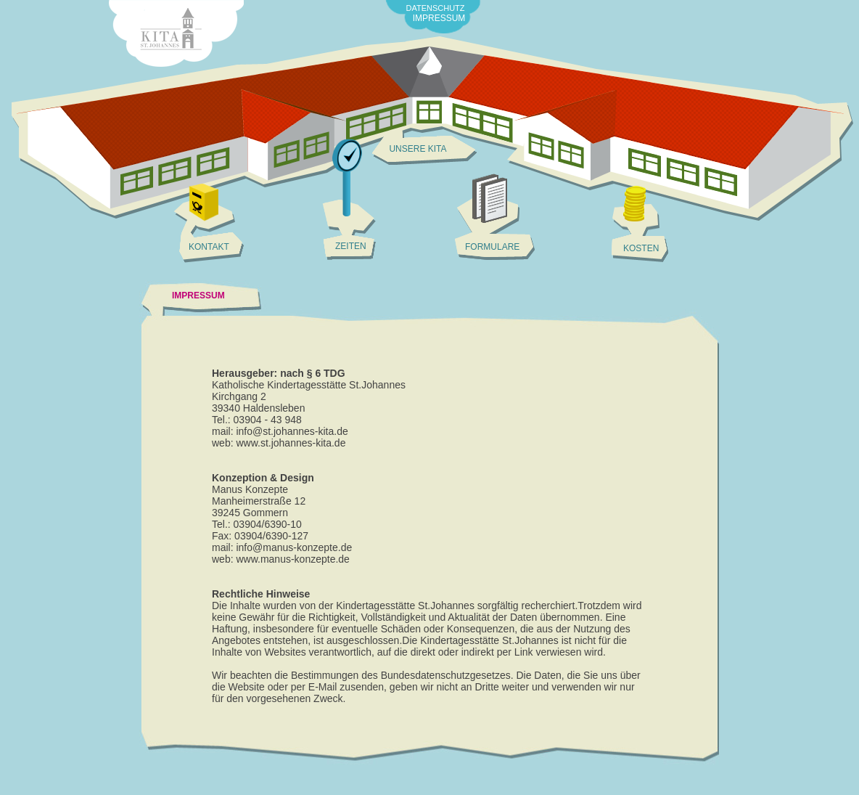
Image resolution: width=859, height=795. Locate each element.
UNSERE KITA (417, 149)
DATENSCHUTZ (435, 8)
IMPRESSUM (439, 18)
